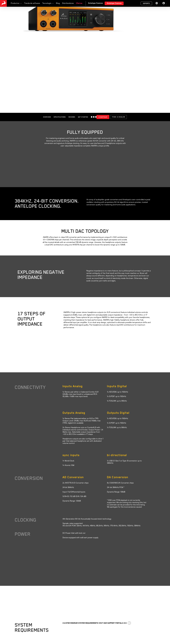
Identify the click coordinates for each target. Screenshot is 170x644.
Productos (16, 3)
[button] (118, 117)
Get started (83, 117)
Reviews (72, 117)
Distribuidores (68, 3)
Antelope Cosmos (114, 3)
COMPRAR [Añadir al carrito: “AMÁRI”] (103, 117)
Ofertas (79, 3)
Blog (58, 3)
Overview (47, 117)
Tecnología (48, 3)
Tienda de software (32, 3)
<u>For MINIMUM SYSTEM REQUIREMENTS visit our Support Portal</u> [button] (95, 623)
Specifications (60, 117)
